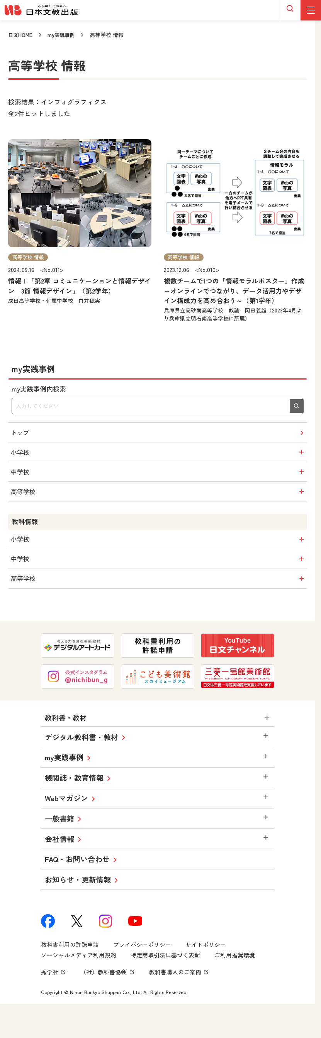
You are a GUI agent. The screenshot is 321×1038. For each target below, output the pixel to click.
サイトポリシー (205, 965)
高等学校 (159, 501)
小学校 (159, 456)
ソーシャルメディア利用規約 (78, 976)
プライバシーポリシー (142, 965)
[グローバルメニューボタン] (311, 10)
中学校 (159, 479)
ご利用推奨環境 (234, 976)
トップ (159, 434)
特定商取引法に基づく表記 (165, 976)
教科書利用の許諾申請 (70, 965)
